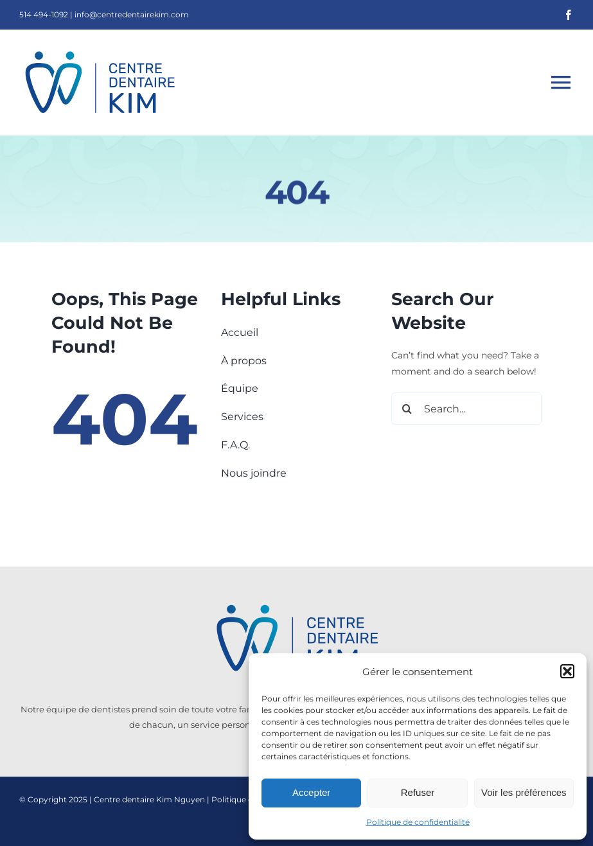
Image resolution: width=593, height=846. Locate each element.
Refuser (418, 792)
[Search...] (466, 408)
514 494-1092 (43, 14)
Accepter (311, 792)
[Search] (407, 408)
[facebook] (568, 15)
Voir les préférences (524, 792)
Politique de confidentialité (418, 822)
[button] (567, 671)
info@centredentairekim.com (132, 14)
